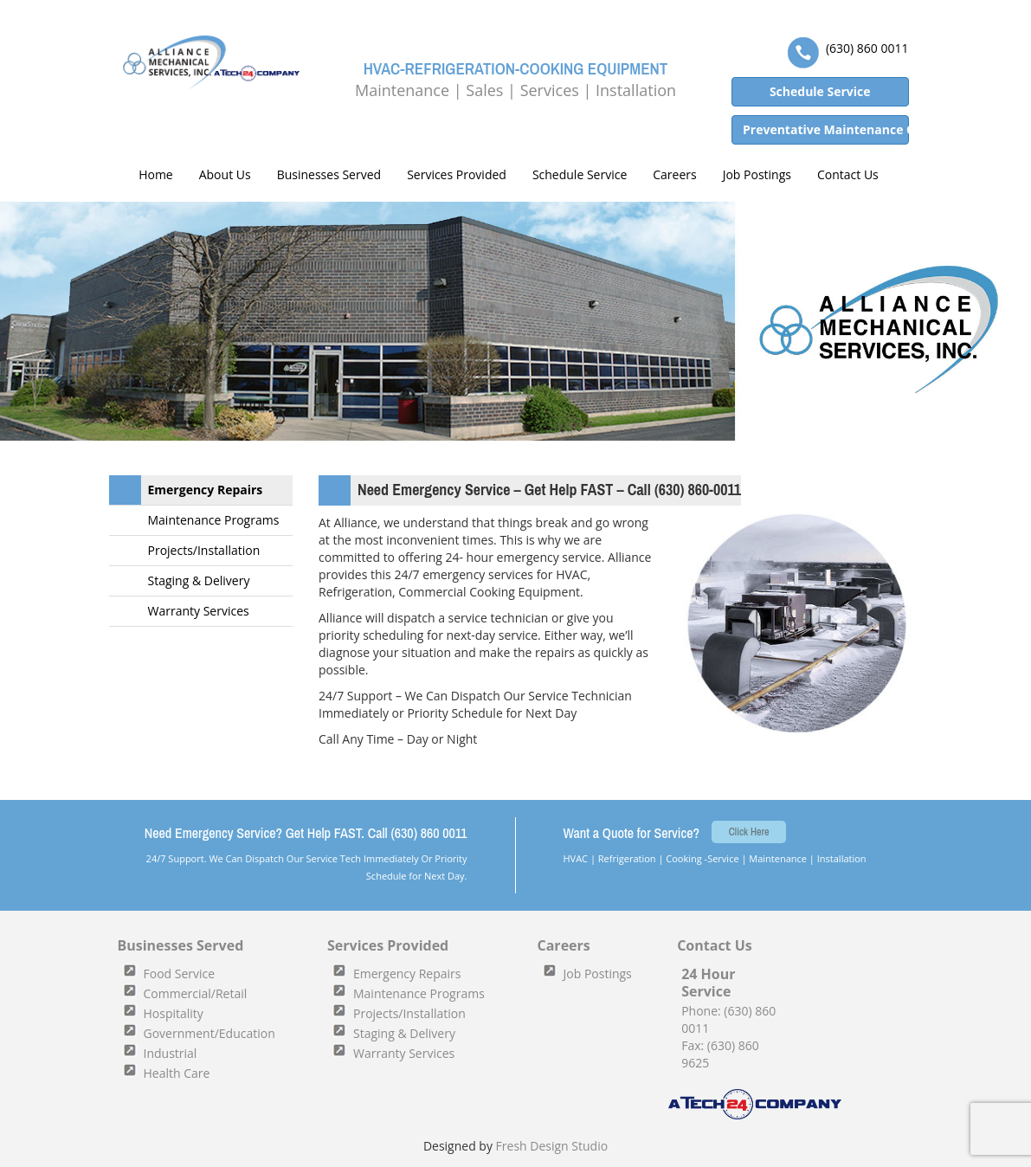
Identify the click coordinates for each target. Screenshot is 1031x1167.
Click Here (749, 832)
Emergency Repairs (205, 489)
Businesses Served (329, 174)
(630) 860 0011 (867, 48)
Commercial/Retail (196, 993)
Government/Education (209, 1033)
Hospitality (173, 1013)
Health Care (177, 1073)
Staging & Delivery (199, 580)
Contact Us (848, 174)
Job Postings (757, 174)
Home (154, 174)
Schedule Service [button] (820, 91)
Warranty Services (198, 611)
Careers (674, 174)
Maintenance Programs (214, 520)
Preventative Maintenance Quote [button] (826, 129)
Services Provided (456, 174)
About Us (225, 174)
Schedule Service (579, 174)
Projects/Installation (204, 550)
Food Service (180, 973)
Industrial (170, 1053)
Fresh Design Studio (552, 1146)
